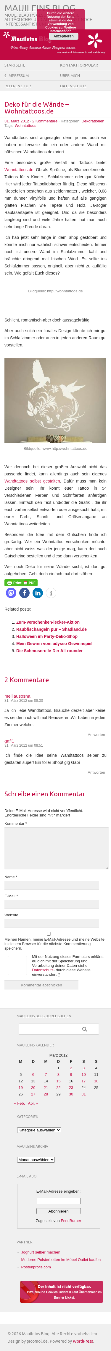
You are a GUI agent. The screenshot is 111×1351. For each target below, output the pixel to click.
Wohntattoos (25, 125)
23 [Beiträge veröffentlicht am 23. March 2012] (71, 1087)
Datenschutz (73, 86)
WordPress (83, 1341)
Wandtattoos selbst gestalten (32, 481)
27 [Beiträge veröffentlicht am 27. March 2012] (33, 1094)
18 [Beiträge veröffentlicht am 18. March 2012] (96, 1081)
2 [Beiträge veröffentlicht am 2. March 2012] (71, 1068)
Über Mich (70, 76)
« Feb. (19, 1103)
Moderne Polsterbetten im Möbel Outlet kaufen (61, 1259)
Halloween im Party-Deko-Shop (47, 636)
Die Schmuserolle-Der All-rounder (49, 650)
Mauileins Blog (39, 8)
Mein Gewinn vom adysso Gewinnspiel (54, 643)
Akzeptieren (64, 36)
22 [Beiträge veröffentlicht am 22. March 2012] (58, 1087)
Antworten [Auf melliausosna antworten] (96, 734)
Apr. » (33, 1103)
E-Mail (11, 896)
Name (10, 877)
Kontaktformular (79, 65)
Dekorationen (92, 121)
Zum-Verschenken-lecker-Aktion (48, 622)
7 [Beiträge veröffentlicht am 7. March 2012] (46, 1074)
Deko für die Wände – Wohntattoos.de (36, 108)
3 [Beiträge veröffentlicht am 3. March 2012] (84, 1068)
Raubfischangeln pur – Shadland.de (51, 629)
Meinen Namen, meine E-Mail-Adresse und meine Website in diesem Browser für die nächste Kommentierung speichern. (54, 943)
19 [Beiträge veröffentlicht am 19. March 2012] (21, 1087)
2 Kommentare (44, 121)
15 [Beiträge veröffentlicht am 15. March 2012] (58, 1081)
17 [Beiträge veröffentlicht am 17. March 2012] (83, 1081)
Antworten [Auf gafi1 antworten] (96, 772)
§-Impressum (16, 76)
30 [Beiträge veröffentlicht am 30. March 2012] (71, 1094)
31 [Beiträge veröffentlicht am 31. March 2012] (83, 1094)
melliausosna (17, 696)
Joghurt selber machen (40, 1252)
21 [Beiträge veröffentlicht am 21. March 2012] (46, 1087)
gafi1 (9, 740)
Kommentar (15, 823)
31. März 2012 (16, 121)
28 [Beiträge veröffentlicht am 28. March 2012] (46, 1094)
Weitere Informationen (63, 29)
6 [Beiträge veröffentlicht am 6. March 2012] (33, 1074)
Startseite (14, 65)
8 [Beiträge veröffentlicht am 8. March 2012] (58, 1074)
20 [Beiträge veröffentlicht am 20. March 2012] (33, 1087)
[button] (11, 593)
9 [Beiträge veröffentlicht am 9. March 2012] (71, 1074)
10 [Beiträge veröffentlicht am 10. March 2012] (83, 1074)
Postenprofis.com (36, 1267)
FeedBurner (71, 1220)
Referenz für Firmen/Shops (18, 90)
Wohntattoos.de (18, 169)
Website (11, 915)
